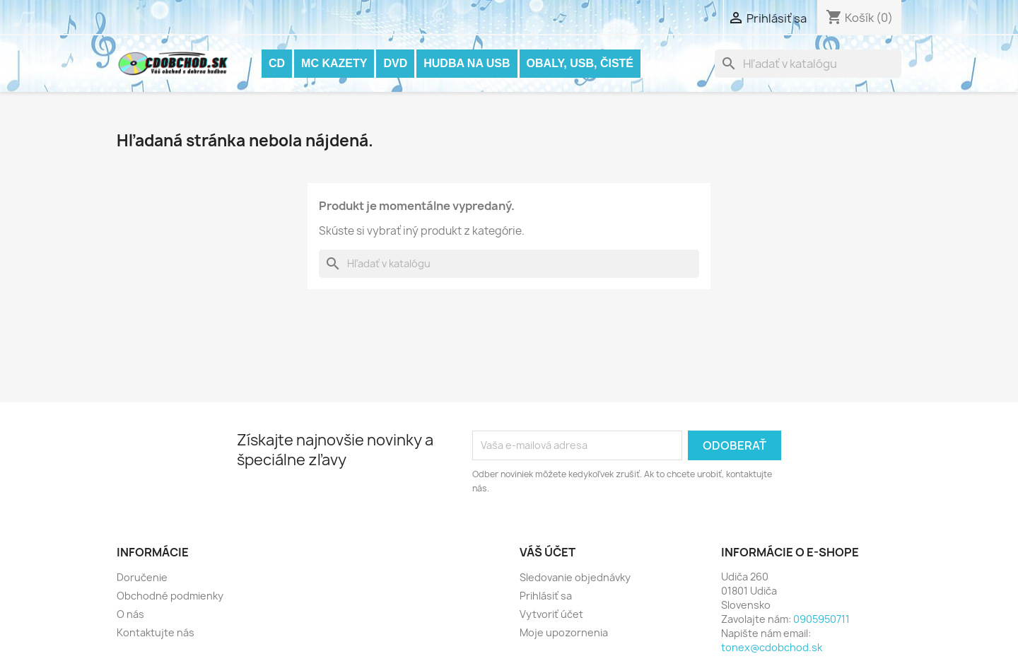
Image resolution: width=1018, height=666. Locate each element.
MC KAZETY (334, 63)
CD (277, 63)
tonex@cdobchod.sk (771, 647)
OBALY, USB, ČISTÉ (580, 63)
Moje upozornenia (564, 632)
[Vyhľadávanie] (808, 63)
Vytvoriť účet (551, 614)
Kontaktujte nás (155, 632)
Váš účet (547, 552)
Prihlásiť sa (546, 595)
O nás (130, 614)
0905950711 (821, 619)
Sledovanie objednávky (575, 577)
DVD (395, 63)
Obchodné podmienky (170, 595)
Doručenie (142, 577)
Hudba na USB (466, 63)
